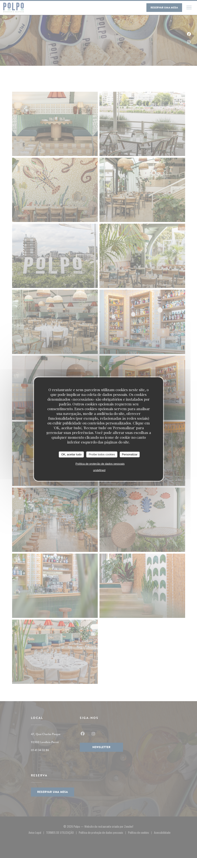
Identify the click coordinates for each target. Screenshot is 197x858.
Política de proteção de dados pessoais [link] (100, 463)
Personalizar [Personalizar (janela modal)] (130, 454)
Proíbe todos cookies (102, 454)
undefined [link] (99, 470)
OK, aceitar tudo (71, 454)
